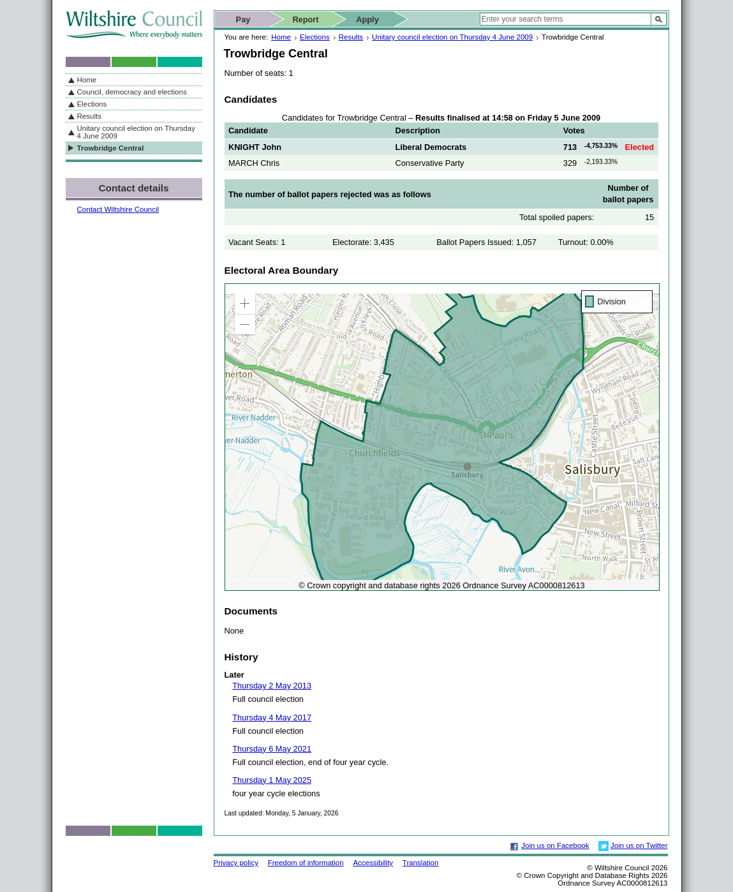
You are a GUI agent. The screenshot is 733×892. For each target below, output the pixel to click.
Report (305, 19)
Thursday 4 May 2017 (271, 717)
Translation (421, 862)
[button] (245, 304)
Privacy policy (236, 862)
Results (351, 37)
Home (281, 37)
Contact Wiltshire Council (118, 209)
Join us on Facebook (555, 845)
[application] (442, 437)
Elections (315, 37)
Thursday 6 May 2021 (271, 749)
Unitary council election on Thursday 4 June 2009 (452, 37)
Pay (243, 19)
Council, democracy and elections (132, 92)
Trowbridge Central (110, 148)
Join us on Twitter (639, 845)
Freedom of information (306, 862)
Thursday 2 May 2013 (271, 685)
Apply (367, 19)
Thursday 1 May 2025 (271, 780)
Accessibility (373, 862)
